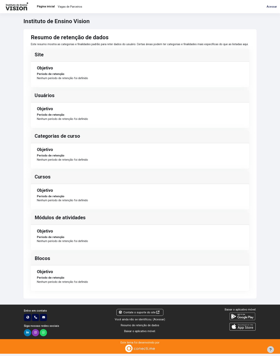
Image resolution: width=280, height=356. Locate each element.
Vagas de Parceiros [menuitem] (70, 6)
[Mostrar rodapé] (270, 349)
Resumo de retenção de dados (140, 327)
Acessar (272, 6)
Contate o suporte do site (139, 314)
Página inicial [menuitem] (46, 6)
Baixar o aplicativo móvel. (140, 333)
